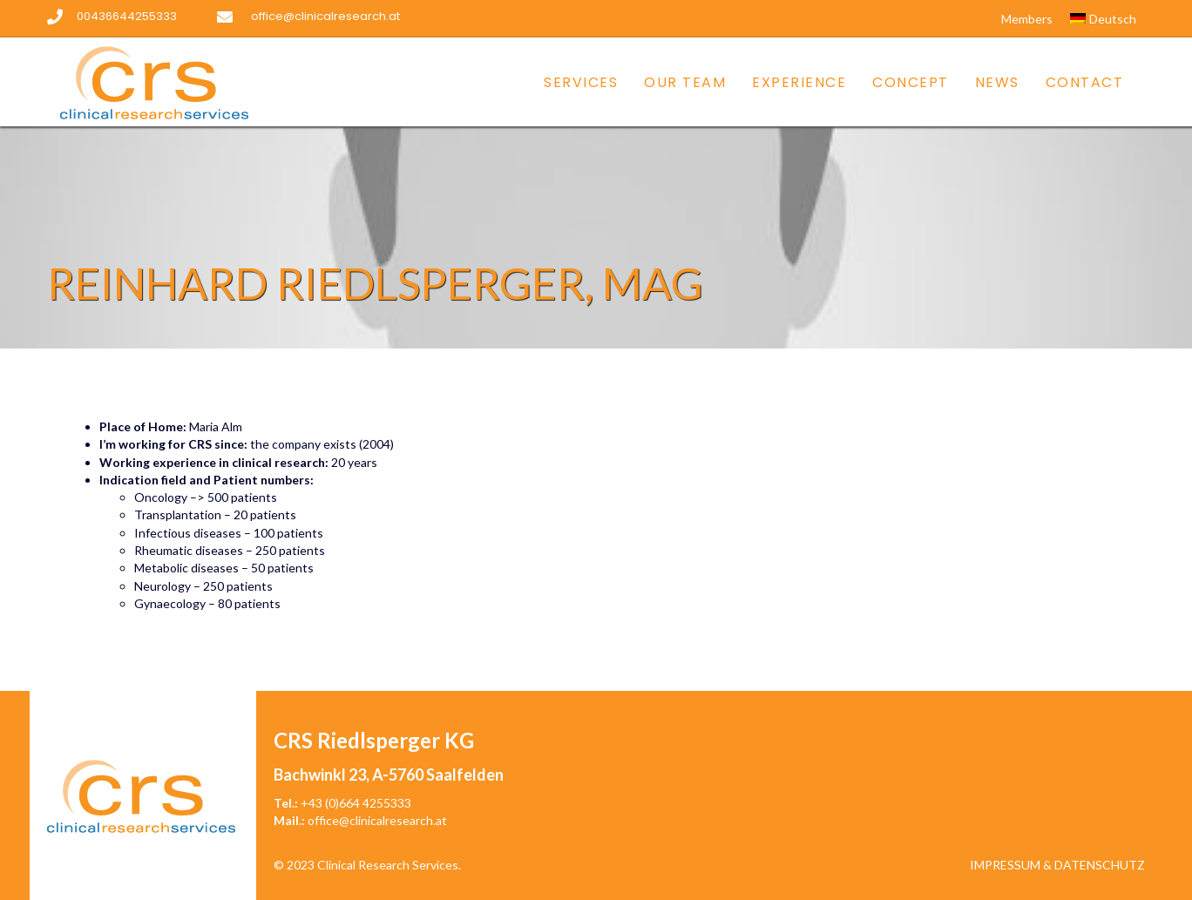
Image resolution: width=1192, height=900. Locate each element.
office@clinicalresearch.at (377, 820)
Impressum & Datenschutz (1057, 864)
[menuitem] (1103, 19)
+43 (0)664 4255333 (356, 802)
